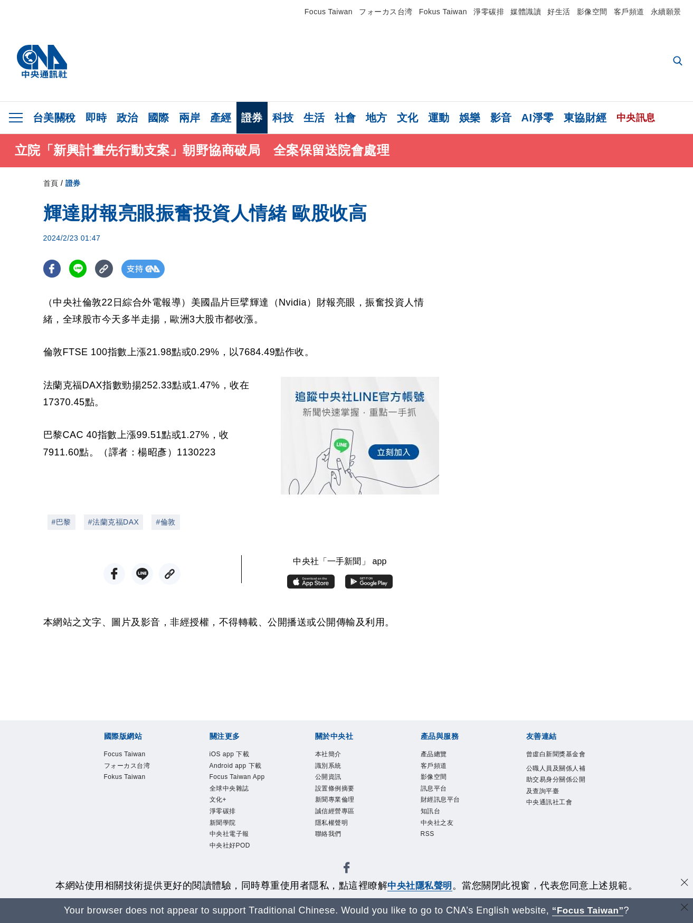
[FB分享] (52, 269)
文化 (408, 117)
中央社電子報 (231, 840)
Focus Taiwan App (240, 779)
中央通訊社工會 (551, 818)
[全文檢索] (679, 62)
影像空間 (592, 11)
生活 (314, 117)
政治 (127, 117)
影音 (501, 117)
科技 (283, 117)
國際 (158, 117)
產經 (221, 117)
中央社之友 (439, 828)
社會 (345, 117)
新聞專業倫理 (336, 804)
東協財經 (585, 117)
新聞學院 (224, 828)
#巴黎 (61, 522)
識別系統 (329, 767)
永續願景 (666, 11)
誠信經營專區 (336, 816)
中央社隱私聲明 (420, 885)
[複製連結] (106, 269)
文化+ (219, 804)
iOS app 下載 (231, 755)
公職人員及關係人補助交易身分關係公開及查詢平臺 (554, 793)
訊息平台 (435, 792)
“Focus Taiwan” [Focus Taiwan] (587, 910)
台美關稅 (54, 117)
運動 (439, 117)
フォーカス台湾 (386, 11)
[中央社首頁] (42, 61)
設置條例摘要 (336, 792)
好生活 (559, 11)
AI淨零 (537, 117)
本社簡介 (329, 755)
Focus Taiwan (329, 11)
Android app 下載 (238, 767)
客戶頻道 (629, 11)
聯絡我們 (329, 840)
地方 (376, 117)
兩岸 (190, 117)
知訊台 (431, 816)
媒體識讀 (525, 11)
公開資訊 (329, 779)
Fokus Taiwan (443, 11)
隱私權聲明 (333, 828)
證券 (252, 117)
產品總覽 (435, 755)
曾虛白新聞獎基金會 (554, 761)
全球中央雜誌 (231, 792)
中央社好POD (232, 853)
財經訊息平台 (442, 804)
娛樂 (470, 117)
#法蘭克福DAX (113, 522)
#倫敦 (165, 522)
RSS (428, 840)
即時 (96, 117)
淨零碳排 (488, 11)
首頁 (51, 183)
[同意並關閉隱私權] (684, 884)
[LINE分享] (79, 269)
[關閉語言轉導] (684, 909)
